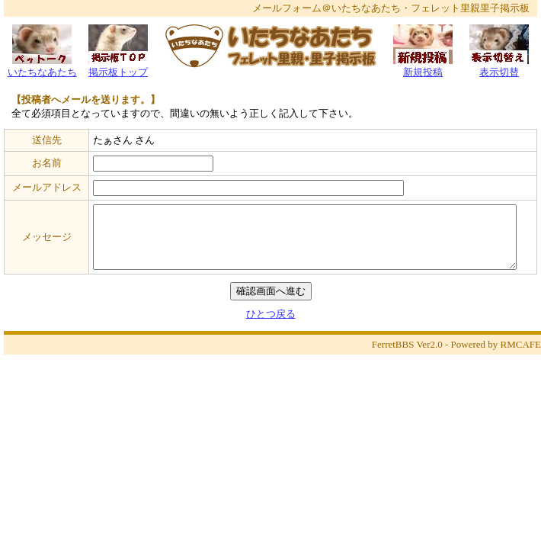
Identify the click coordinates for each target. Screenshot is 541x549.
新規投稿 (423, 67)
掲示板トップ (118, 67)
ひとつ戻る (271, 313)
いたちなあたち (42, 67)
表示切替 (499, 67)
